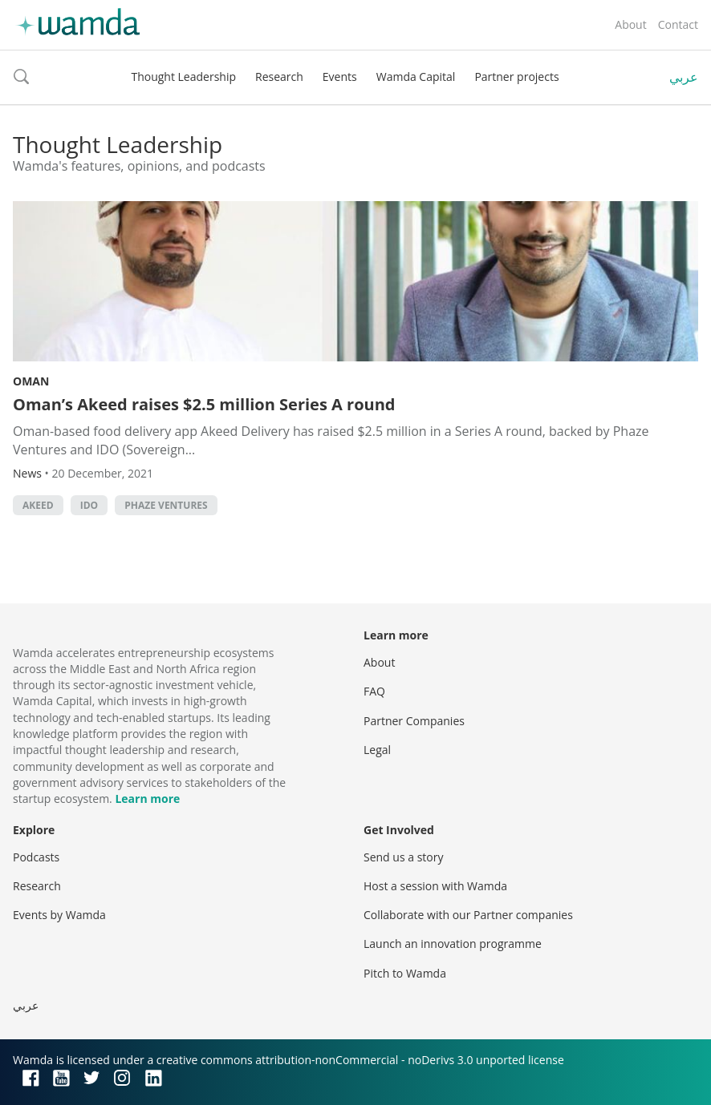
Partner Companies (414, 720)
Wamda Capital (416, 76)
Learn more (147, 798)
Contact (678, 24)
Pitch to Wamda (405, 973)
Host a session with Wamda (435, 885)
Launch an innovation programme (453, 943)
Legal (377, 749)
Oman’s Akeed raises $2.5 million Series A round (204, 404)
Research (279, 76)
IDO (89, 505)
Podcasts (36, 857)
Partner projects (516, 76)
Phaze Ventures (165, 505)
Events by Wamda (59, 914)
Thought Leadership (183, 76)
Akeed (38, 505)
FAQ (374, 691)
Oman (31, 381)
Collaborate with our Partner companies (468, 914)
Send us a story (403, 857)
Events (340, 76)
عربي (683, 77)
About (630, 24)
